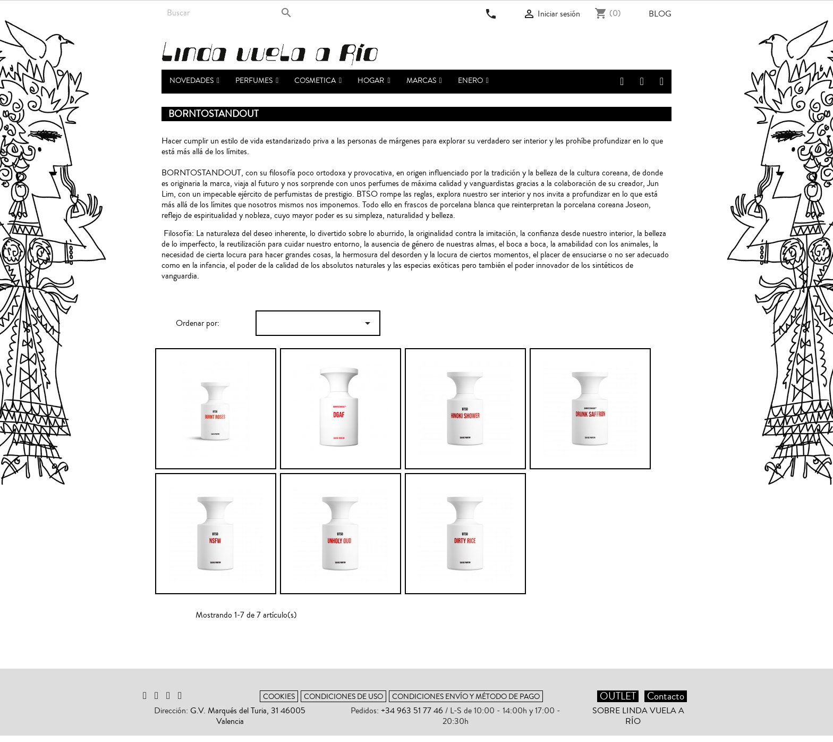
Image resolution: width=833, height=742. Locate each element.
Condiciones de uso (343, 697)
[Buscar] (229, 12)
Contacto (665, 696)
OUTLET (618, 696)
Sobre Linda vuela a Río (638, 716)
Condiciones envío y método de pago (466, 697)
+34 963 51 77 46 (412, 710)
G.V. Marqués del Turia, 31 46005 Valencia (247, 716)
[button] (256, 82)
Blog (660, 14)
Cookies (279, 697)
